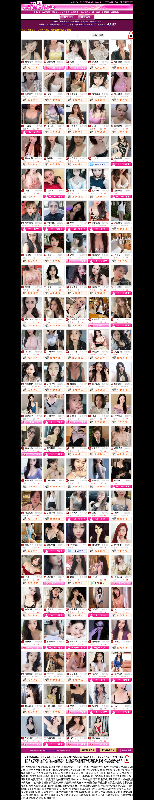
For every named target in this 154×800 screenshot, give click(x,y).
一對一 (106, 577)
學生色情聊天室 (51, 750)
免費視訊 (38, 62)
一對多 (106, 158)
